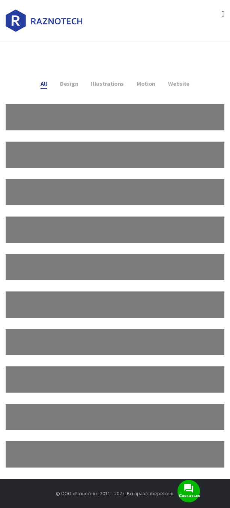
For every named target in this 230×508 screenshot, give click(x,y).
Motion (146, 83)
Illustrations (107, 83)
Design (69, 83)
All (44, 83)
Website (178, 83)
